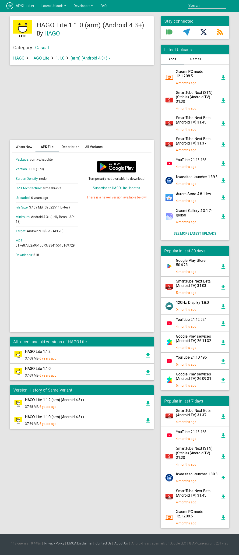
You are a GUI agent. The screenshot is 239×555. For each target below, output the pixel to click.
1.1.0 (60, 58)
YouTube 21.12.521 (191, 319)
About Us (121, 543)
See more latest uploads (195, 233)
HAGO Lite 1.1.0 (38, 368)
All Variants (94, 147)
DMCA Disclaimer (80, 543)
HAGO (52, 33)
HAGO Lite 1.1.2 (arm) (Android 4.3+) (54, 400)
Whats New (24, 147)
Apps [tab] (172, 59)
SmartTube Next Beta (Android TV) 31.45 (193, 120)
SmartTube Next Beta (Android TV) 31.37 (193, 141)
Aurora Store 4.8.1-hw (193, 194)
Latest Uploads (54, 6)
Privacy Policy (54, 543)
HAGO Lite (40, 58)
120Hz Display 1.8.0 (192, 302)
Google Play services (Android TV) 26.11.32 (193, 338)
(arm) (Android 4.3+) (90, 58)
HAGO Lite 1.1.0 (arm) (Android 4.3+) (54, 417)
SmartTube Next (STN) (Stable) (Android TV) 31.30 (194, 97)
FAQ (104, 6)
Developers (84, 6)
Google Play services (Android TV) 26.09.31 (193, 376)
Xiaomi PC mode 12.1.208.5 (189, 73)
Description (70, 147)
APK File (47, 147)
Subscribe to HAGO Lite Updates (116, 188)
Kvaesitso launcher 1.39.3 (197, 177)
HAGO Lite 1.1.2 (38, 351)
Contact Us (103, 543)
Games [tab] (195, 59)
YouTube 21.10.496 (191, 357)
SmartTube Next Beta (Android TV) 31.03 (193, 283)
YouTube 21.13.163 (191, 160)
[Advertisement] (82, 105)
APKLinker (20, 5)
